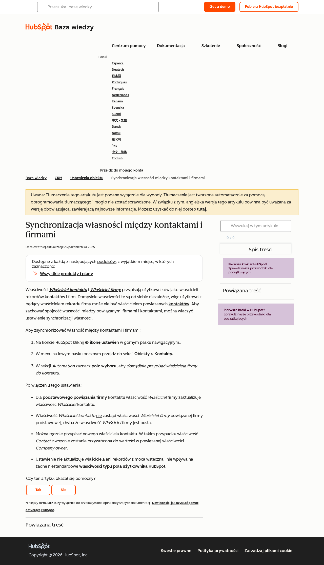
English (117, 158)
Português (119, 82)
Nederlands (120, 95)
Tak (38, 490)
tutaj (201, 209)
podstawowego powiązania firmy (75, 397)
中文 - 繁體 (119, 120)
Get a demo (220, 7)
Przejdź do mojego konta (121, 170)
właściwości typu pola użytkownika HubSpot (122, 466)
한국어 (116, 139)
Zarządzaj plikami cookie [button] (268, 550)
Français (118, 88)
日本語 (116, 76)
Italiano (117, 101)
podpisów (106, 261)
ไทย (114, 145)
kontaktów (179, 304)
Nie (63, 490)
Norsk (116, 133)
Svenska (118, 107)
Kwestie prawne (176, 550)
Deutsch (118, 69)
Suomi (116, 114)
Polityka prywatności (217, 550)
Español (118, 63)
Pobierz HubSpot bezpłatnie (269, 7)
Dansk (116, 126)
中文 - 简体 (119, 152)
